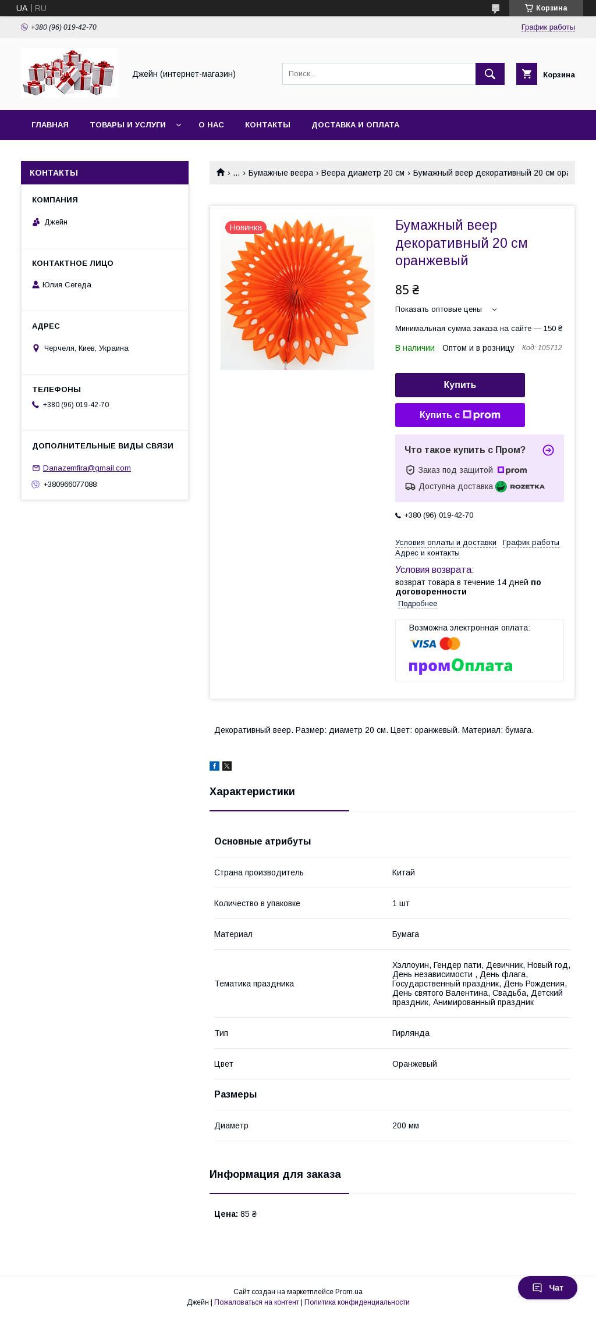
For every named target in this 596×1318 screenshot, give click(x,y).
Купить (460, 385)
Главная (50, 124)
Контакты (267, 124)
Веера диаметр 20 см (363, 172)
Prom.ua (349, 1292)
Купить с (460, 415)
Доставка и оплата (355, 124)
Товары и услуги (128, 124)
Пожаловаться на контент (256, 1302)
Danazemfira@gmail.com (87, 468)
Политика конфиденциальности (357, 1302)
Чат (547, 1288)
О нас (211, 124)
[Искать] (490, 74)
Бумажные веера (281, 172)
